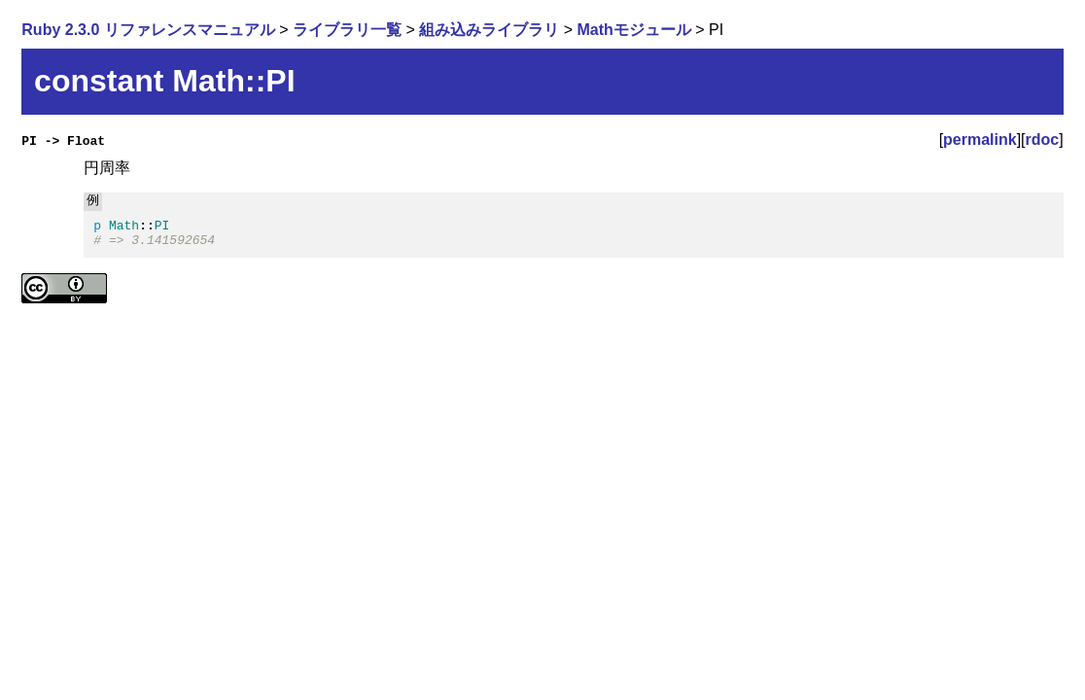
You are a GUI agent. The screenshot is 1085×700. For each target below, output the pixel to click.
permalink (980, 139)
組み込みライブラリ (489, 29)
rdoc (1043, 139)
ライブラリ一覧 (347, 29)
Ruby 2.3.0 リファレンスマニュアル (147, 29)
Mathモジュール (634, 29)
